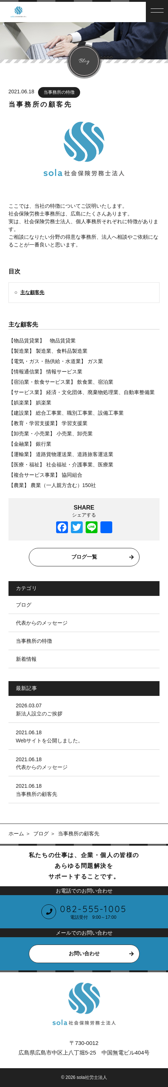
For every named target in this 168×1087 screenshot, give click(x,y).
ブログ (23, 605)
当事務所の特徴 (59, 92)
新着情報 (26, 659)
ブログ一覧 (84, 557)
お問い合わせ (84, 953)
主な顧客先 (32, 292)
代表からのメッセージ (42, 623)
